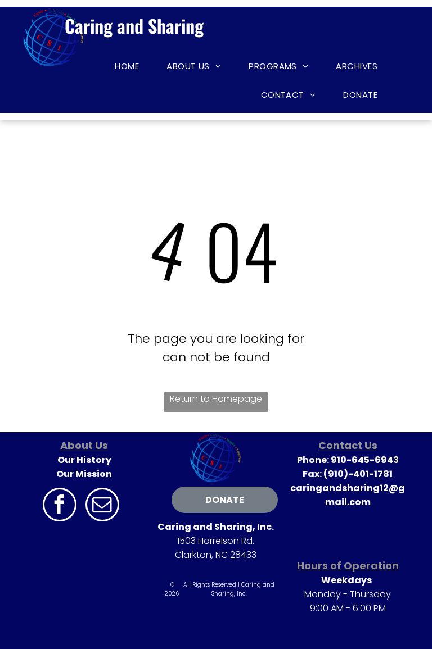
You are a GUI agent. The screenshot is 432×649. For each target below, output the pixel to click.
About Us (84, 445)
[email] (102, 506)
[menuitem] (131, 66)
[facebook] (59, 506)
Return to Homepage (216, 398)
